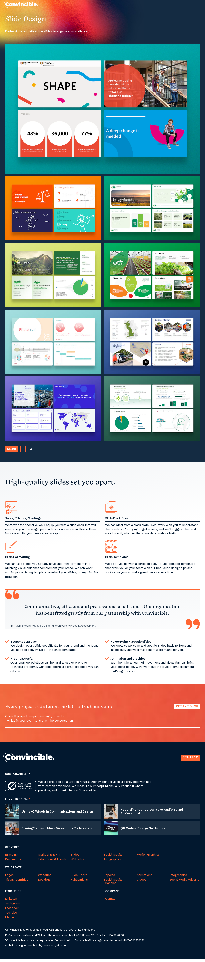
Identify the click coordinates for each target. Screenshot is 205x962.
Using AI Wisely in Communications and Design (57, 815)
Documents (13, 862)
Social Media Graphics (113, 884)
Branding (11, 857)
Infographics (112, 862)
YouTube (11, 915)
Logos (9, 878)
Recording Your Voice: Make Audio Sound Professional (151, 814)
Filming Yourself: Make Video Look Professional (57, 831)
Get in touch (187, 709)
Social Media (113, 857)
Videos (141, 882)
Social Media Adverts (184, 882)
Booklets (44, 882)
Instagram (12, 906)
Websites (77, 862)
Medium (10, 920)
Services (12, 850)
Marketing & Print (50, 857)
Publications (79, 882)
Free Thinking (16, 801)
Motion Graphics (148, 857)
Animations (144, 878)
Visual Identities (16, 882)
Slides (75, 857)
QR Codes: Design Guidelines (142, 831)
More (11, 452)
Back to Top (178, 755)
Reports (109, 878)
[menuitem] (137, 6)
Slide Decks (79, 878)
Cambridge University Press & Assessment (70, 628)
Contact (190, 760)
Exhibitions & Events (52, 862)
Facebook (12, 911)
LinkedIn (11, 901)
